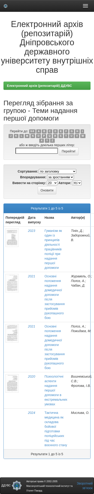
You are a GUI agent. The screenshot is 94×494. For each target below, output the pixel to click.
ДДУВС (11, 485)
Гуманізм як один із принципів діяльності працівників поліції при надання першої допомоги (53, 249)
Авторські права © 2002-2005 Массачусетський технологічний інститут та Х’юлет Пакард (49, 486)
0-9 (32, 131)
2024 (31, 413)
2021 (31, 276)
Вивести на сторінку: (29, 183)
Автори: (64, 183)
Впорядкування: (33, 177)
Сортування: (28, 171)
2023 (31, 231)
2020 (31, 376)
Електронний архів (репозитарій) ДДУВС (39, 86)
